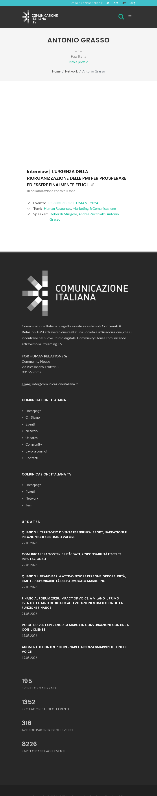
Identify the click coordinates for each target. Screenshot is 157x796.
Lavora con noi (36, 451)
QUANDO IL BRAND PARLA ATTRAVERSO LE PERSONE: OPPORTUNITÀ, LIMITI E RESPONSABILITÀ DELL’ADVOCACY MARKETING (74, 578)
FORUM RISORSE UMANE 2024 (73, 203)
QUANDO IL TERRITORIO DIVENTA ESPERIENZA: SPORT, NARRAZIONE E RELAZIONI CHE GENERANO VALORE (74, 534)
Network (71, 71)
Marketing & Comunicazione (94, 208)
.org (132, 3)
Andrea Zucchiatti (91, 214)
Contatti (32, 458)
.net (115, 3)
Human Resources (57, 208)
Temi (29, 505)
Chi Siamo (33, 417)
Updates (32, 438)
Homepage (33, 411)
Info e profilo (78, 62)
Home (56, 71)
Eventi (30, 424)
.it (107, 3)
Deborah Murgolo (63, 214)
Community (34, 444)
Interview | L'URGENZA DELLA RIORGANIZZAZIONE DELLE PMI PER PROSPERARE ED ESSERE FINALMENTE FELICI (76, 178)
